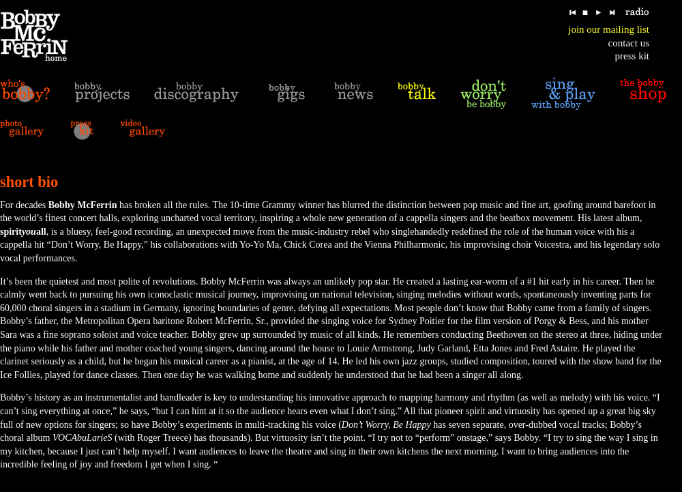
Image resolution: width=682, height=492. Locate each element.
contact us (628, 43)
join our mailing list (608, 29)
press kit (632, 55)
